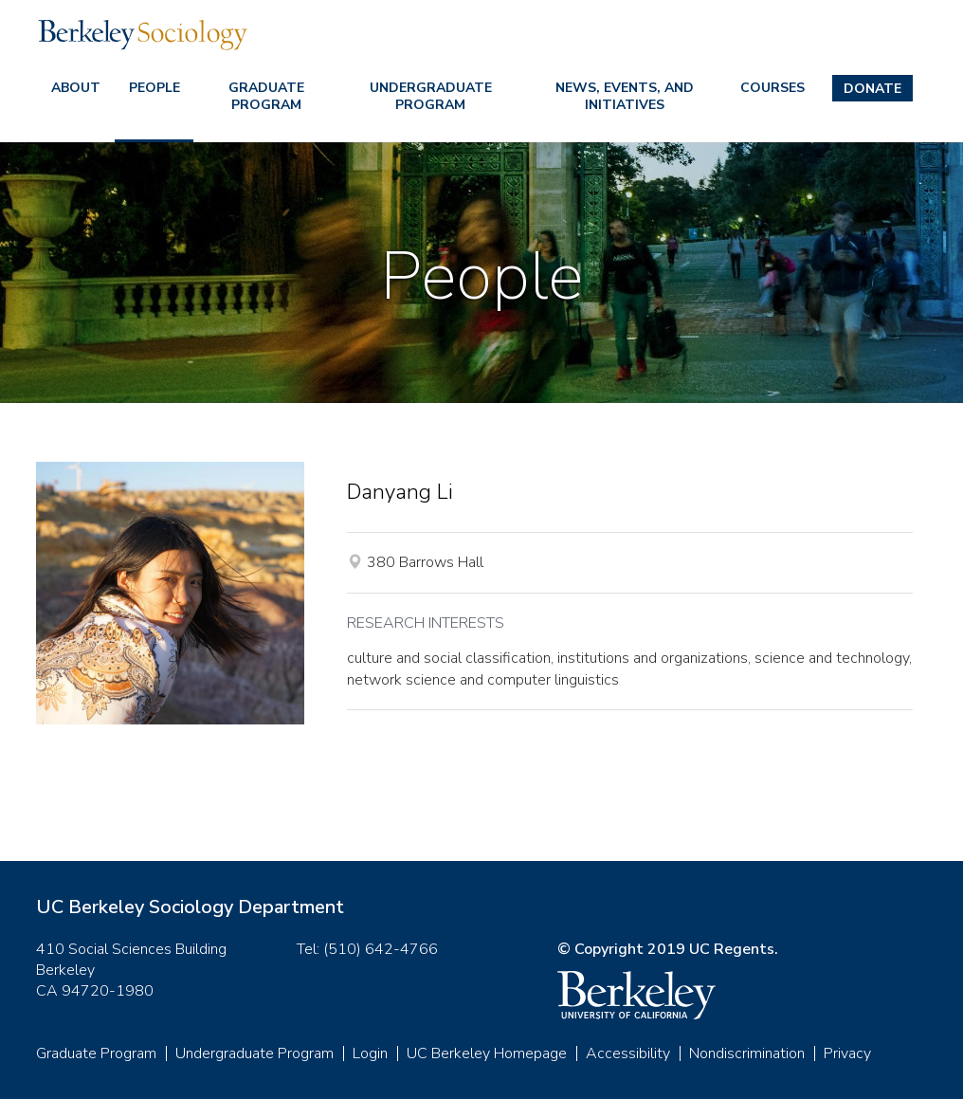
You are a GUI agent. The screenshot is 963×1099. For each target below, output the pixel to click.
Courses (772, 88)
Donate (872, 89)
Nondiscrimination (747, 1053)
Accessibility (628, 1053)
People (154, 88)
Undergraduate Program (431, 96)
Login (370, 1053)
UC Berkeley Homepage (487, 1053)
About (75, 88)
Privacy (847, 1053)
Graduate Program (266, 96)
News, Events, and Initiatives (624, 96)
